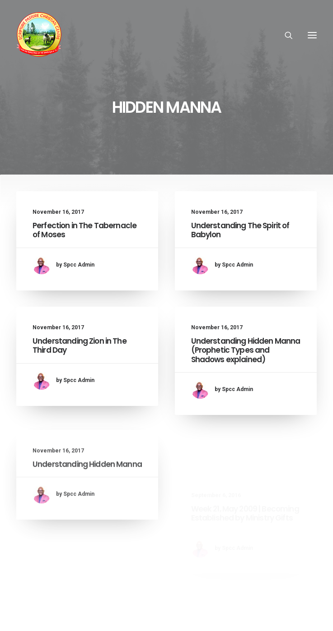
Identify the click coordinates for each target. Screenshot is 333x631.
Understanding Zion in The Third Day (80, 348)
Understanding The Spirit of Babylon (240, 230)
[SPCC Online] (38, 35)
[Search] (285, 35)
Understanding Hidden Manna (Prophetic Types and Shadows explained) (245, 371)
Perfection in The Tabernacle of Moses (84, 230)
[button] (312, 35)
